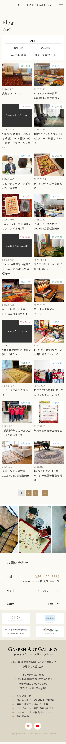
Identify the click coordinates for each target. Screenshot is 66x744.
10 (45, 493)
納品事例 (46, 48)
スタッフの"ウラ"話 (46, 55)
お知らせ (18, 48)
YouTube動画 (18, 55)
